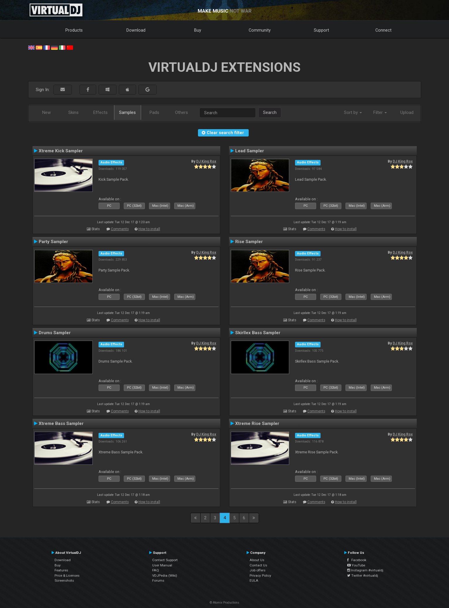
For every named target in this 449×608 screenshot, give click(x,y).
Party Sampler (53, 241)
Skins (73, 112)
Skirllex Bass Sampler (257, 332)
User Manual (162, 565)
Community (260, 30)
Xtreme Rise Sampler (257, 423)
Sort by (353, 112)
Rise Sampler (249, 241)
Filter (380, 112)
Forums (158, 580)
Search (270, 112)
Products (74, 30)
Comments (120, 229)
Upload (407, 112)
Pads (154, 112)
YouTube (356, 565)
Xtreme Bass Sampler (61, 423)
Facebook (356, 560)
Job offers (257, 570)
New (46, 112)
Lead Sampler (249, 150)
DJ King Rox (206, 161)
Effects (100, 112)
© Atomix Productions (224, 602)
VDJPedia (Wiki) (164, 575)
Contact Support (165, 560)
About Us (257, 560)
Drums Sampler (55, 332)
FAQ (155, 570)
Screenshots (64, 580)
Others (181, 112)
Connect (383, 30)
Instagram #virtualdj (365, 570)
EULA (254, 580)
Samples (127, 112)
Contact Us (258, 565)
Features (61, 570)
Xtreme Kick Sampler (61, 150)
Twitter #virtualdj (362, 575)
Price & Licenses (67, 575)
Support (321, 30)
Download (135, 30)
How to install (149, 229)
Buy (197, 30)
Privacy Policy (260, 575)
